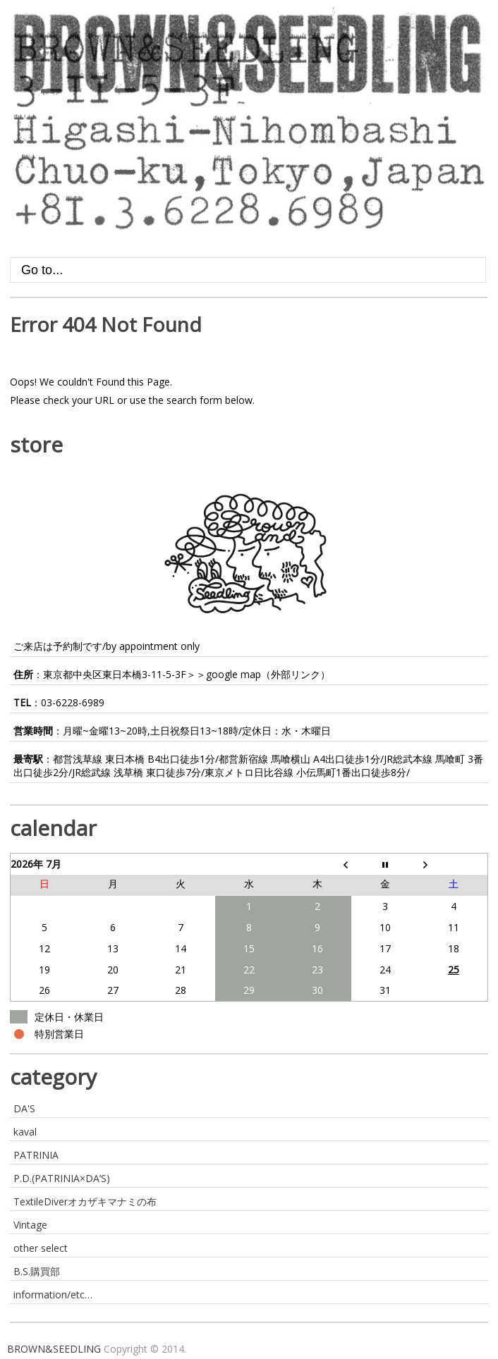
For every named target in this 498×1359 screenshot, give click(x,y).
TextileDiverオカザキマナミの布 (85, 1201)
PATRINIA (36, 1155)
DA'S (24, 1108)
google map (233, 674)
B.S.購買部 (36, 1271)
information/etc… (52, 1294)
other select (40, 1248)
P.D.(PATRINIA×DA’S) (61, 1178)
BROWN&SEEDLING (54, 1348)
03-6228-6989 (72, 702)
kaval (25, 1131)
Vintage (30, 1224)
